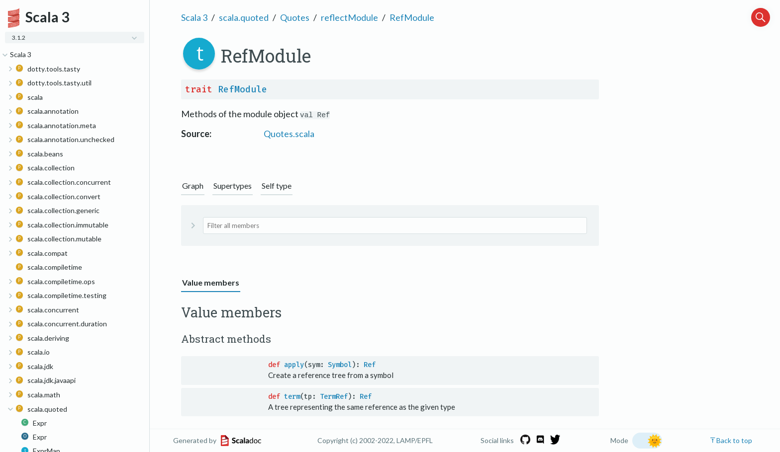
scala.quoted (244, 17)
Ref (370, 365)
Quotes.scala (289, 133)
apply (294, 365)
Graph (192, 185)
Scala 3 (194, 17)
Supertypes (232, 185)
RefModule (412, 17)
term (292, 396)
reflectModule (349, 17)
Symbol (340, 365)
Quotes (294, 17)
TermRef (334, 396)
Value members (210, 282)
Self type (277, 185)
